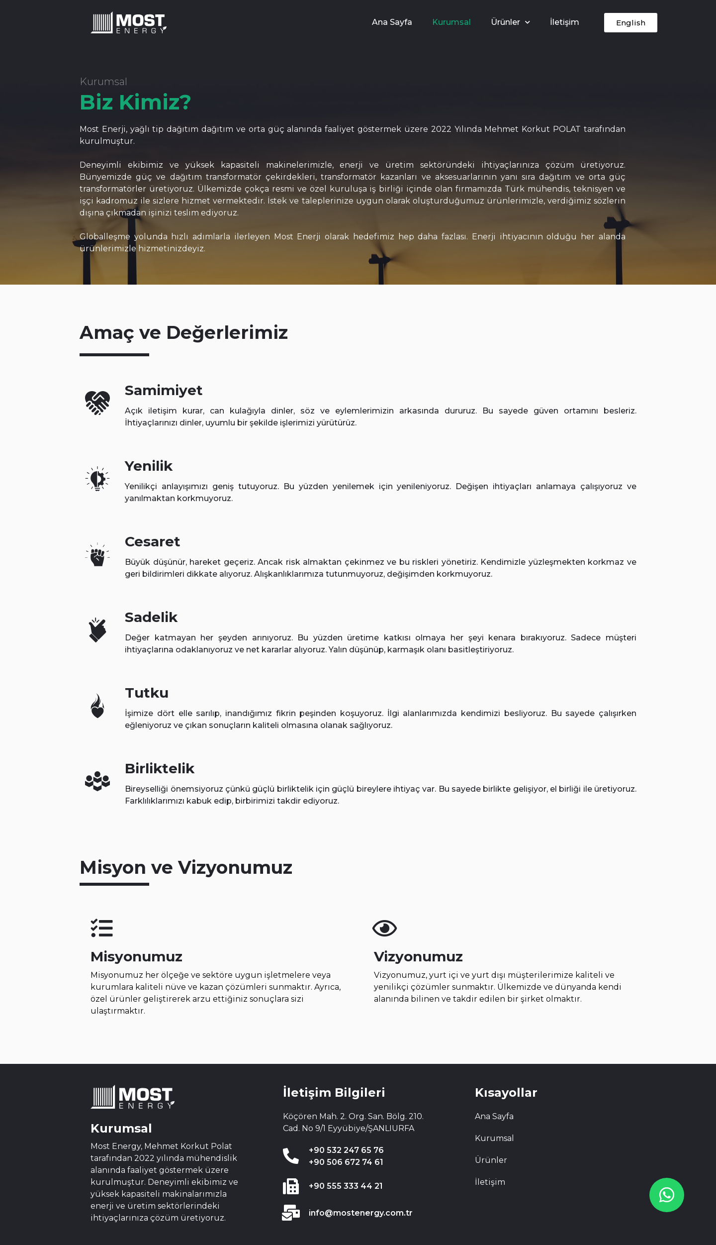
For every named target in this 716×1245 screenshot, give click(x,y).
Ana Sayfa (392, 22)
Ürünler (510, 22)
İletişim (564, 22)
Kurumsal (451, 22)
